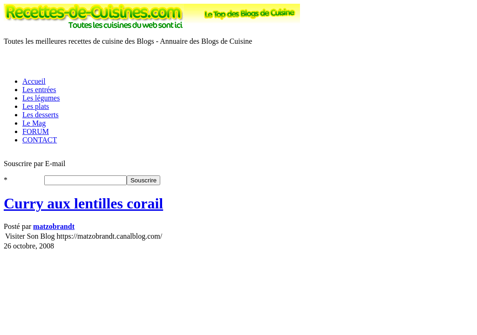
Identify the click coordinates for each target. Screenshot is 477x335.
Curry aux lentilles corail (83, 203)
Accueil (34, 81)
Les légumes (41, 98)
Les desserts (40, 115)
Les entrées (39, 90)
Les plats (35, 106)
